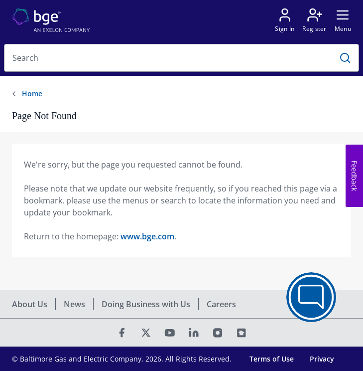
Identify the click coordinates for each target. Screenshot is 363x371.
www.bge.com (147, 236)
